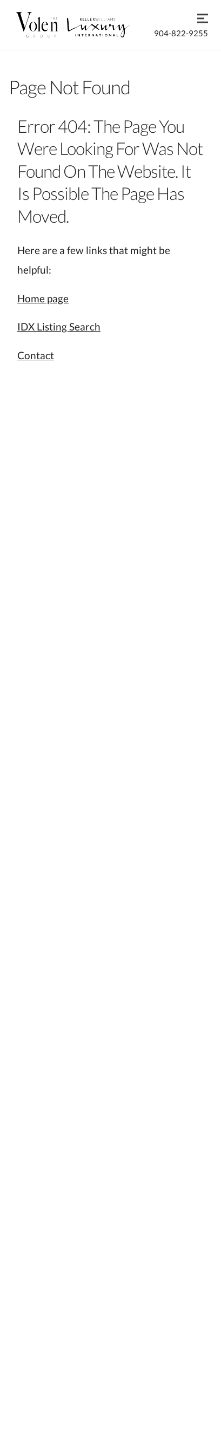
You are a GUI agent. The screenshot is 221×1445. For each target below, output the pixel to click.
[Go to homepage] (83, 25)
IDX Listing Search (59, 326)
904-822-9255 (181, 33)
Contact (35, 355)
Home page (43, 298)
